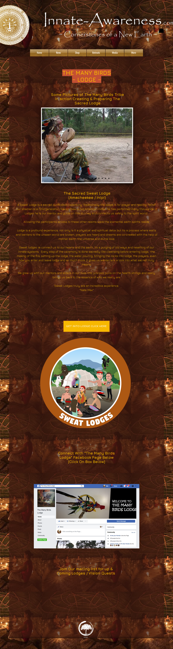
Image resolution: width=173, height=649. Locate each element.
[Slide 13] (75, 178)
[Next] (128, 145)
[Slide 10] (98, 178)
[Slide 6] (92, 178)
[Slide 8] (95, 178)
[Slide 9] (72, 178)
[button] (161, 30)
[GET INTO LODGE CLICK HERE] (86, 326)
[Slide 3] (82, 178)
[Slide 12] (69, 178)
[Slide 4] (85, 178)
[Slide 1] (65, 178)
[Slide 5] (102, 178)
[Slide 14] (105, 178)
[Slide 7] (88, 178)
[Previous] (46, 145)
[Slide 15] (108, 178)
